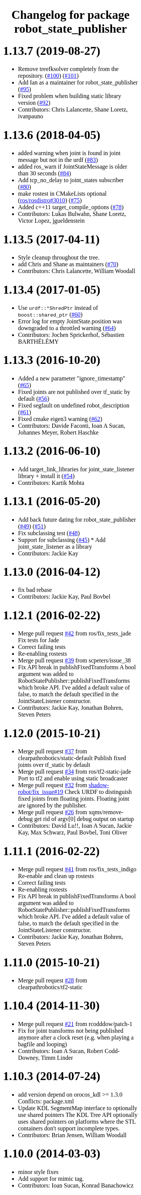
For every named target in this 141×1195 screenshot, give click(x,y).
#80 (24, 187)
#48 (73, 533)
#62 (95, 419)
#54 (68, 476)
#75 (75, 200)
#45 (82, 540)
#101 (71, 75)
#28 (69, 980)
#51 (39, 526)
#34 (69, 771)
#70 (111, 264)
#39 (69, 660)
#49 (24, 526)
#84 (64, 173)
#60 (75, 314)
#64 (109, 328)
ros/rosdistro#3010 (42, 200)
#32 (69, 785)
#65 (24, 385)
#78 (116, 207)
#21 (69, 1024)
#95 (24, 89)
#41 (69, 869)
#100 (53, 75)
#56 (42, 398)
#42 (69, 633)
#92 (43, 103)
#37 (69, 751)
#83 (91, 160)
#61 (24, 412)
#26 (69, 812)
